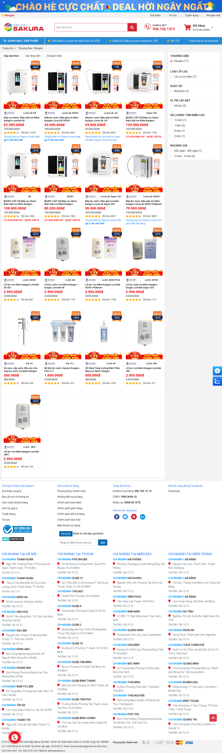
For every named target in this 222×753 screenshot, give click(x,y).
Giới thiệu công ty (11, 491)
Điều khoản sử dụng (68, 525)
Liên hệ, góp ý (9, 508)
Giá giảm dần (52, 56)
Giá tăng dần (31, 56)
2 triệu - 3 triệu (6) (182, 156)
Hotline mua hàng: (132, 491)
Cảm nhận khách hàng (15, 502)
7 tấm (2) (177, 125)
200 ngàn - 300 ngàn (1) (186, 151)
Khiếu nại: (127, 502)
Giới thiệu (155, 15)
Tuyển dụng (192, 15)
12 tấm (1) (178, 120)
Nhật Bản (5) (179, 91)
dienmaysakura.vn (56, 750)
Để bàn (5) (178, 106)
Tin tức (173, 15)
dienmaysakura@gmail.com (83, 746)
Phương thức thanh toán (71, 491)
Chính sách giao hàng (69, 508)
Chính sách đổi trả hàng (71, 513)
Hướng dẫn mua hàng (70, 496)
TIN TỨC (173, 40)
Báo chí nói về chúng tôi (203, 40)
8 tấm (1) (177, 131)
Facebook (174, 491)
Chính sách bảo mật (68, 519)
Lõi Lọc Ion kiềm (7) (183, 77)
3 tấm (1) (177, 136)
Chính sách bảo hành (69, 502)
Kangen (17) (179, 61)
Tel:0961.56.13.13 (11, 572)
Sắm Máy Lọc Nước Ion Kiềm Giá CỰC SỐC (76, 40)
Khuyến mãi (213, 15)
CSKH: (125, 496)
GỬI (102, 542)
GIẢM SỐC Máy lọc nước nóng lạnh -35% (134, 40)
